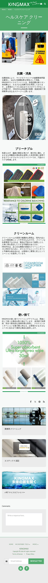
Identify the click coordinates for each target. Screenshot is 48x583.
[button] (3, 4)
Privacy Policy (30, 554)
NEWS (10, 9)
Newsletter (36, 561)
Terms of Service (17, 554)
